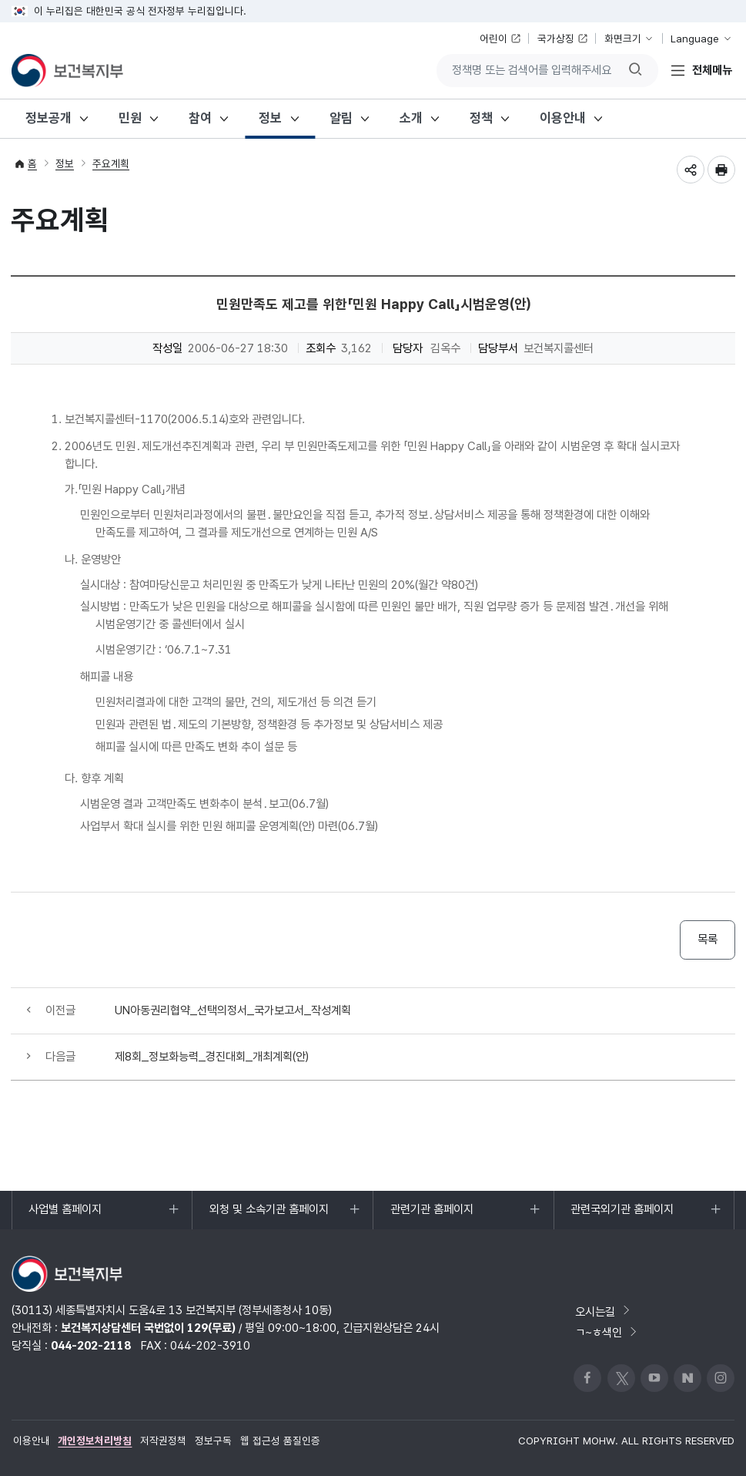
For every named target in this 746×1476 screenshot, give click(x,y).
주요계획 (110, 163)
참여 (200, 118)
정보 (270, 118)
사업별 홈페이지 (65, 1215)
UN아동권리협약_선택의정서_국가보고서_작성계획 (233, 1010)
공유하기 (690, 169)
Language (695, 38)
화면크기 (622, 38)
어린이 (493, 38)
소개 (411, 118)
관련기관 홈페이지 (431, 1215)
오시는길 (603, 1311)
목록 (707, 939)
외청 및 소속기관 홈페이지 (269, 1215)
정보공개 (48, 118)
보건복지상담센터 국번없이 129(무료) (148, 1327)
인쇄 (721, 169)
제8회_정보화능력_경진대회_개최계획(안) (212, 1056)
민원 (130, 118)
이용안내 (563, 118)
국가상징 (555, 38)
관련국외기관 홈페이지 (622, 1215)
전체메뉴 (712, 69)
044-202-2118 (91, 1345)
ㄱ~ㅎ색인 (607, 1332)
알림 (341, 118)
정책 (481, 118)
